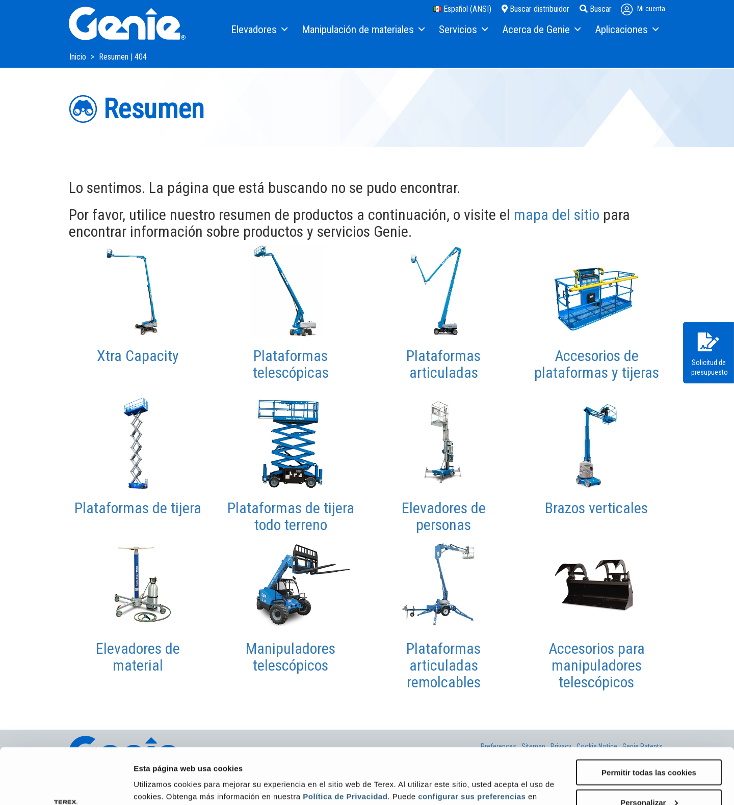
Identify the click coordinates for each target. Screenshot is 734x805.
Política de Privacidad (345, 743)
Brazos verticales (596, 508)
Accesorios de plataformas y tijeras (596, 364)
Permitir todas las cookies (648, 719)
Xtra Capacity (138, 356)
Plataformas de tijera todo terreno (290, 516)
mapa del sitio (556, 215)
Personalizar (649, 749)
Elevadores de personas (444, 516)
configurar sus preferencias (472, 743)
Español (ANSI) (462, 9)
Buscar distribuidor (535, 9)
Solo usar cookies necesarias (648, 779)
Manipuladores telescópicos (290, 657)
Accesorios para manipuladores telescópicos (596, 665)
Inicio (78, 57)
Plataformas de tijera (137, 508)
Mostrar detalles (163, 784)
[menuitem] (258, 30)
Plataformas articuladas (443, 364)
